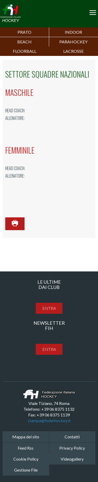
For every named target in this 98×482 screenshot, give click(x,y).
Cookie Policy (25, 458)
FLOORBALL (24, 51)
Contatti (72, 436)
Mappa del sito (25, 436)
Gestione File (26, 469)
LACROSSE (73, 51)
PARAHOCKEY (73, 41)
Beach (24, 41)
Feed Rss (25, 447)
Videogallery (72, 458)
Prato (24, 32)
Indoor (73, 32)
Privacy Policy (72, 447)
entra (49, 308)
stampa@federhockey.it (49, 420)
